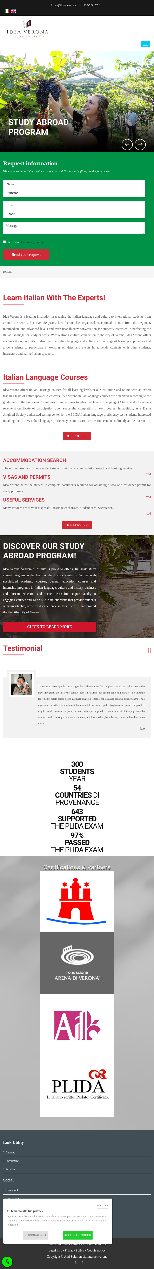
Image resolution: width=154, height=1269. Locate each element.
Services (10, 1169)
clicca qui (13, 1224)
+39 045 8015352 (90, 5)
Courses (10, 1152)
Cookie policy (96, 1250)
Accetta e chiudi (78, 1235)
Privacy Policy (74, 1250)
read (148, 513)
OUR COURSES (77, 436)
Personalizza (35, 1235)
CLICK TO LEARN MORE (49, 627)
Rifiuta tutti (102, 1205)
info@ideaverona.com (63, 5)
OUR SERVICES (76, 525)
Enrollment (12, 1161)
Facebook (12, 1190)
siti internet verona (94, 1256)
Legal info (55, 1250)
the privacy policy (32, 242)
